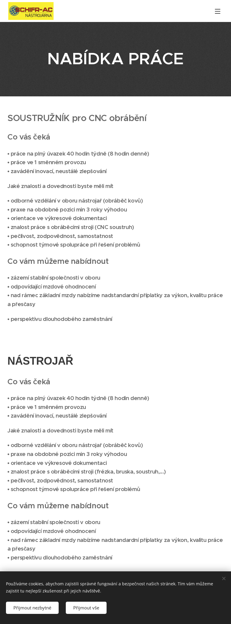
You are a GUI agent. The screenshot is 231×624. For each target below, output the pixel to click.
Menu (217, 11)
